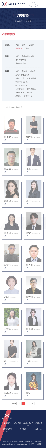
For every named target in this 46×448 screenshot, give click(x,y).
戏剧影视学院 (20, 63)
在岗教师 (18, 21)
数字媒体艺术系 (21, 85)
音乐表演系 (31, 89)
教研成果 (38, 423)
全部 (17, 45)
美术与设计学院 (28, 56)
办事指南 (23, 429)
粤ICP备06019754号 (36, 444)
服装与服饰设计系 (22, 75)
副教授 (31, 45)
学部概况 (7, 423)
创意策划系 (19, 89)
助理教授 (18, 48)
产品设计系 (31, 78)
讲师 (27, 48)
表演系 (18, 96)
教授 (23, 45)
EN (31, 4)
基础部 (24, 71)
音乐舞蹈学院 (20, 60)
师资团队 (17, 423)
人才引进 (27, 21)
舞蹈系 (29, 92)
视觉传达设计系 (21, 82)
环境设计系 (19, 78)
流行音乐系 (19, 92)
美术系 (32, 71)
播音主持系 (28, 96)
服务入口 (38, 429)
